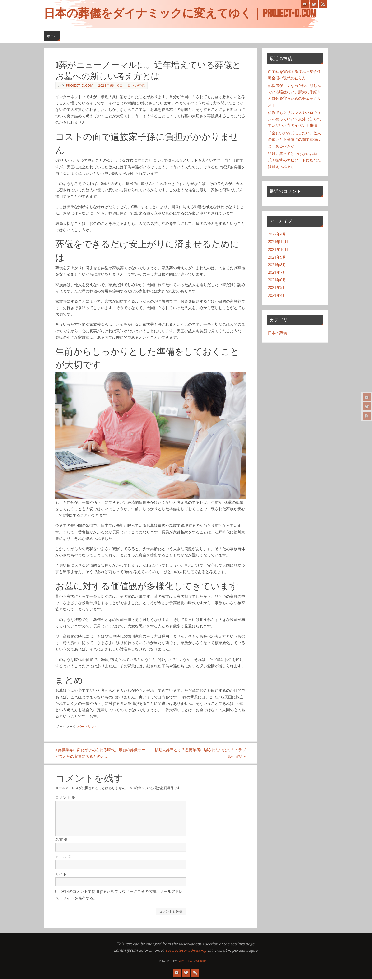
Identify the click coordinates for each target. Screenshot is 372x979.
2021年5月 (277, 287)
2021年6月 (277, 279)
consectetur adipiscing (186, 950)
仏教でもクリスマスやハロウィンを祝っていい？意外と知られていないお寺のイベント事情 (294, 119)
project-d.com (79, 85)
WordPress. (204, 961)
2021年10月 (278, 249)
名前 (61, 839)
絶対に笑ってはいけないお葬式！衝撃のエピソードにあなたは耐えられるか (294, 160)
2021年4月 (277, 295)
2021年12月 (278, 241)
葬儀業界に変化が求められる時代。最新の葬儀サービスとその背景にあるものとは (100, 753)
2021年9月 (277, 257)
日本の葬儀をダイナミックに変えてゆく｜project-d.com (180, 13)
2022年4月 (277, 234)
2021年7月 (277, 272)
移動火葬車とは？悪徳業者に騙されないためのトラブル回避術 (200, 753)
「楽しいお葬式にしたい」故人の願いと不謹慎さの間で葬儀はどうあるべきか (294, 139)
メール (63, 856)
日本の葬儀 (136, 85)
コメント (65, 797)
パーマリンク (87, 726)
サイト (61, 874)
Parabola (184, 961)
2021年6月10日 (110, 85)
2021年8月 (277, 264)
